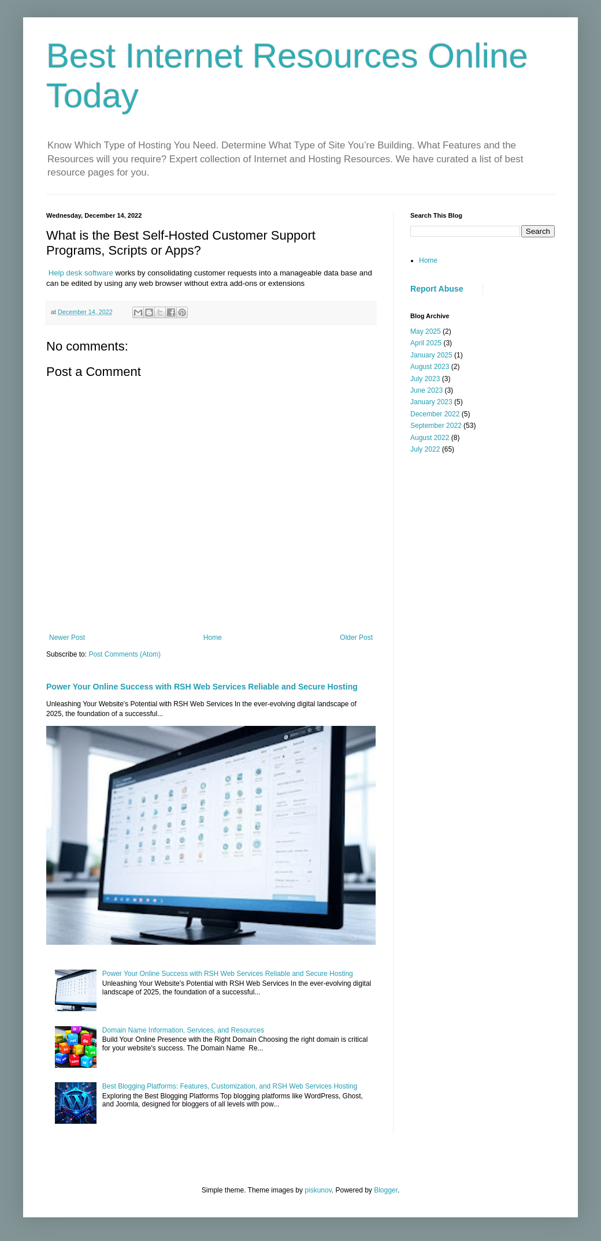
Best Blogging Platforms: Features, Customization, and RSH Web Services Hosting (229, 1086)
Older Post (356, 637)
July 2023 (425, 379)
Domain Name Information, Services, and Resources (183, 1030)
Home (212, 637)
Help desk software (79, 273)
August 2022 (429, 438)
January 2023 (431, 402)
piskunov (318, 1190)
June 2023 (426, 390)
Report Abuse (436, 288)
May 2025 (425, 331)
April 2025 (426, 343)
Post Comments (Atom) (124, 654)
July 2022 (425, 449)
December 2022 (434, 414)
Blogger (386, 1190)
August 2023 (429, 367)
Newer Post (67, 637)
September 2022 (436, 426)
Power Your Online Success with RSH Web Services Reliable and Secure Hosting (202, 686)
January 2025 (431, 355)
